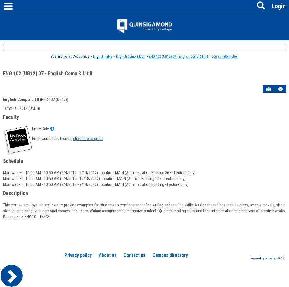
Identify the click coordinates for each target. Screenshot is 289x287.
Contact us (135, 255)
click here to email (88, 138)
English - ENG (103, 56)
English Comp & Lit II (130, 56)
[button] (280, 89)
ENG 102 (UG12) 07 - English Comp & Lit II (178, 56)
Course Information (225, 56)
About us (108, 255)
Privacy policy (78, 255)
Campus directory (170, 255)
